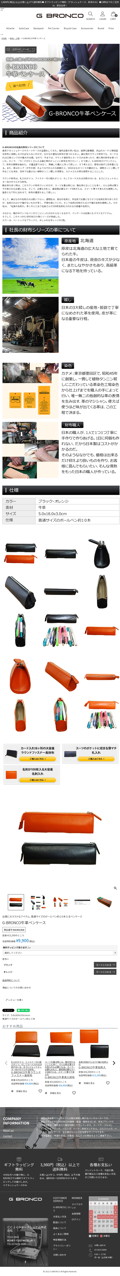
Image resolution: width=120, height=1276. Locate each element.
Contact (7, 1136)
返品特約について (11, 980)
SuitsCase (24, 28)
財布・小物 (14, 38)
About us (8, 1130)
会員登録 (76, 1213)
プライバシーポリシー (62, 1247)
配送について (59, 1222)
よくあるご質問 (60, 1233)
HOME (4, 38)
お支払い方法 (59, 1216)
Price (111, 28)
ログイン (76, 1219)
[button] (6, 1063)
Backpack (38, 28)
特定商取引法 (59, 1239)
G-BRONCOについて (62, 1209)
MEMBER (77, 1198)
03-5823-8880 (100, 1249)
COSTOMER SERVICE (60, 1199)
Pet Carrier (53, 28)
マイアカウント (77, 1206)
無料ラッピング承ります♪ (17, 947)
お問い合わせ (59, 1254)
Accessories (87, 28)
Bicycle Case (70, 28)
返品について (59, 1228)
